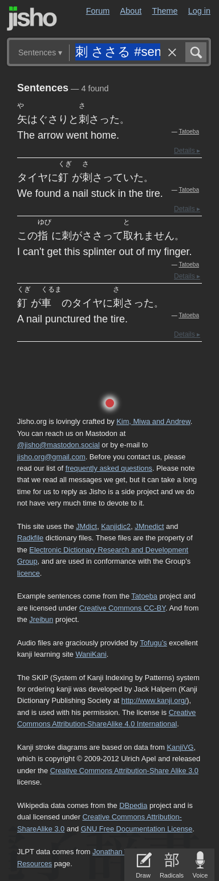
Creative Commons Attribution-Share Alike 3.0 (124, 770)
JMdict (86, 526)
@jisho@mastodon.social (58, 444)
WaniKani (90, 654)
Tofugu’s (153, 642)
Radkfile (30, 538)
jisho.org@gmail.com (51, 456)
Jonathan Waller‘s (121, 851)
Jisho (32, 18)
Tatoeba (189, 131)
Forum (98, 10)
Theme (165, 10)
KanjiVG (180, 747)
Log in (199, 10)
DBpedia (133, 805)
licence (28, 573)
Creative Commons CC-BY (122, 608)
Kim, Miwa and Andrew (153, 421)
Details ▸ (187, 151)
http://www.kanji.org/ (154, 700)
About (131, 10)
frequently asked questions (109, 468)
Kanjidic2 (116, 526)
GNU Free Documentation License (137, 829)
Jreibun (41, 619)
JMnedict (149, 526)
